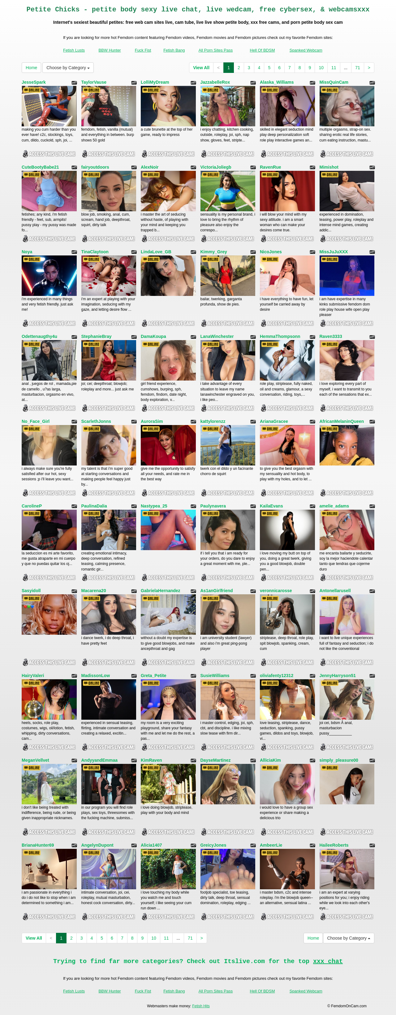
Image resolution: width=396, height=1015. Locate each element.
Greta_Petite (153, 675)
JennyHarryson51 (338, 675)
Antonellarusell (335, 590)
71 (357, 67)
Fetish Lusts (74, 50)
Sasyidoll (31, 590)
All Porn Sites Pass (216, 50)
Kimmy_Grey (213, 251)
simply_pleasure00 (339, 760)
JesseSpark (34, 82)
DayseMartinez (215, 760)
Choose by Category (68, 67)
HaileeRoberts (334, 845)
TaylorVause (93, 82)
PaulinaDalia (94, 505)
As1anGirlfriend (216, 590)
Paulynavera (213, 505)
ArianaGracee (274, 421)
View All (201, 67)
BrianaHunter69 (38, 845)
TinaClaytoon (95, 251)
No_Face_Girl (36, 421)
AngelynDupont (97, 845)
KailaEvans (271, 505)
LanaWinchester (217, 336)
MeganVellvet (35, 760)
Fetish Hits (201, 1006)
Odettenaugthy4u (39, 336)
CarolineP (32, 505)
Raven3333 (331, 336)
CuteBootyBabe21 (40, 167)
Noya (27, 251)
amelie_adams (334, 505)
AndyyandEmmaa (99, 760)
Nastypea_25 (154, 505)
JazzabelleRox (215, 82)
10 (321, 67)
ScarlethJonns (96, 421)
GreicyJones (213, 845)
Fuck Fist (143, 50)
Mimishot (329, 167)
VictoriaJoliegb (215, 167)
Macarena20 (93, 590)
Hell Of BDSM (262, 50)
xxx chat (328, 961)
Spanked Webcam (306, 50)
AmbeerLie (271, 845)
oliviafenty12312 (276, 675)
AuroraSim (152, 421)
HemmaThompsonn (280, 336)
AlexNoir (150, 167)
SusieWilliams (215, 675)
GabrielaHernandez (160, 590)
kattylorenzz (213, 421)
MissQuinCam (334, 82)
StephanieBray (96, 336)
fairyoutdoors (95, 167)
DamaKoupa (153, 336)
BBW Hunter (109, 50)
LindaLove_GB (156, 251)
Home (31, 67)
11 (333, 67)
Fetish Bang (174, 50)
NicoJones (271, 251)
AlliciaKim (270, 760)
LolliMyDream (155, 82)
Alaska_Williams (277, 82)
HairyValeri (33, 675)
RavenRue (270, 167)
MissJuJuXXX (334, 251)
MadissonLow (95, 675)
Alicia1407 (151, 845)
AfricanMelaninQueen (342, 421)
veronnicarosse (276, 590)
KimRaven (151, 760)
